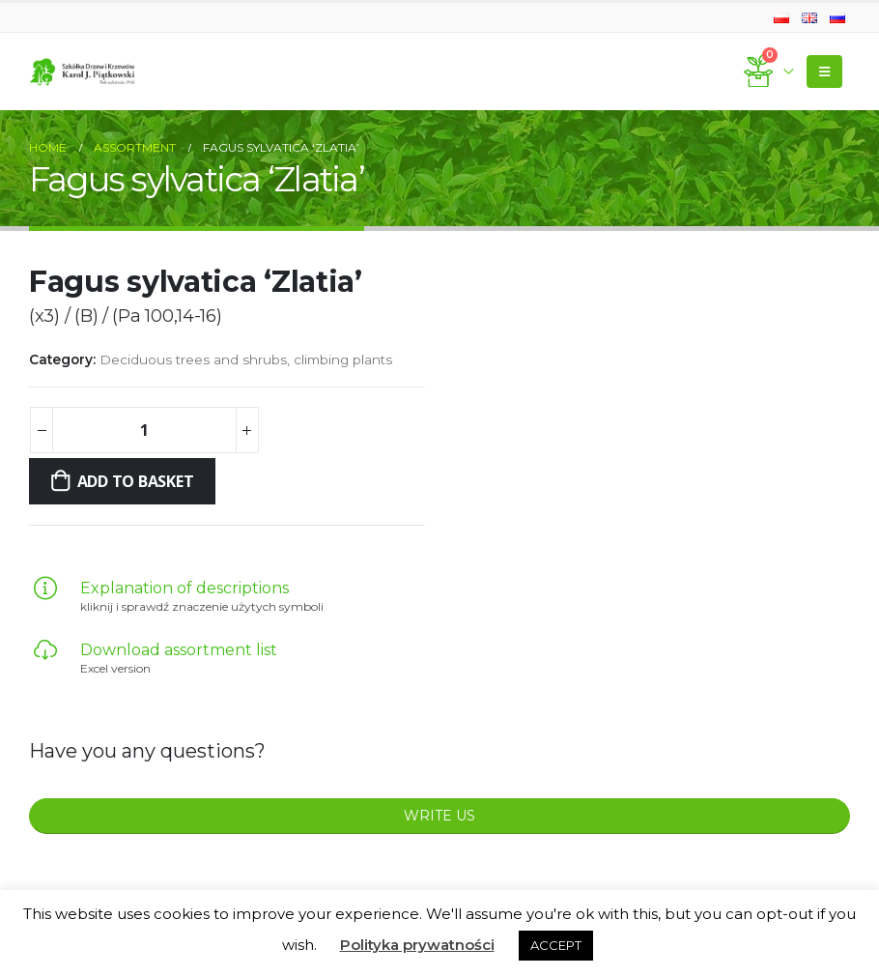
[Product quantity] (144, 430)
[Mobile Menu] (824, 71)
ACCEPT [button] (555, 945)
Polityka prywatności (417, 944)
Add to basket (135, 481)
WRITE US (439, 815)
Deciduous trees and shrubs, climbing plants (245, 359)
